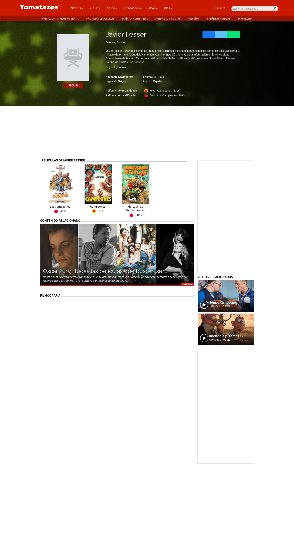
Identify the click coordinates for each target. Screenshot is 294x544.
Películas (95, 8)
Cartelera (245, 18)
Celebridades (131, 8)
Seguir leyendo (115, 67)
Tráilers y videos (219, 18)
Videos (152, 8)
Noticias (77, 8)
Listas (167, 8)
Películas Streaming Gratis (61, 18)
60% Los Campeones (167, 95)
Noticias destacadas (101, 18)
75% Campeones (165, 90)
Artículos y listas (169, 18)
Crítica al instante (135, 18)
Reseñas (194, 18)
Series (112, 8)
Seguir (73, 85)
